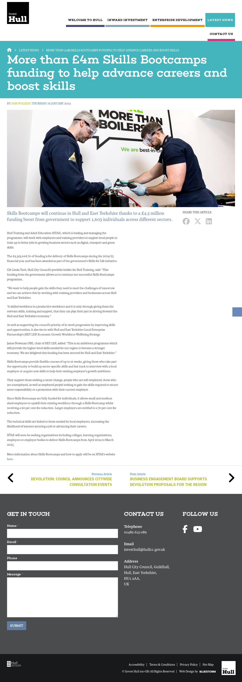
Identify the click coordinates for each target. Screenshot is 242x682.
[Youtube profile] (197, 529)
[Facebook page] (186, 529)
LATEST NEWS (220, 20)
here (10, 459)
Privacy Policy (189, 664)
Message (15, 574)
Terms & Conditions (162, 664)
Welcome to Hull (85, 20)
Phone (12, 558)
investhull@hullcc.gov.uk (144, 549)
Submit (16, 625)
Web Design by (197, 671)
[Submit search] (231, 7)
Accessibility (137, 664)
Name (13, 526)
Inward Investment (127, 20)
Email (12, 542)
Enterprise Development (177, 20)
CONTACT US (221, 34)
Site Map (208, 664)
